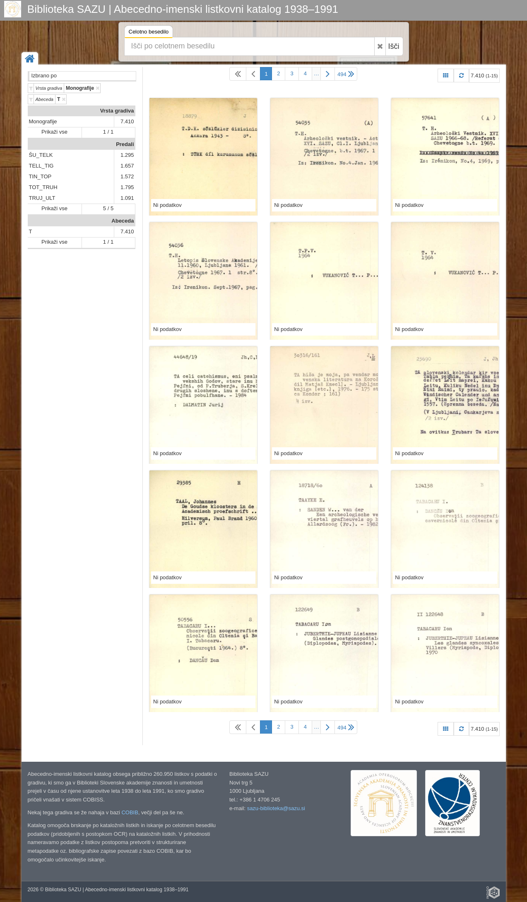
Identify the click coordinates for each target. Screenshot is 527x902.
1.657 (127, 166)
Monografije (43, 121)
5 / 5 (108, 208)
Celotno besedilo (149, 33)
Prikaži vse (54, 132)
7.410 (127, 121)
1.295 (127, 155)
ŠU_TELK (41, 155)
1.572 (127, 176)
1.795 (127, 187)
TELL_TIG (41, 166)
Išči (393, 46)
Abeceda (122, 221)
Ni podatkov (167, 205)
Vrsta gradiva (117, 111)
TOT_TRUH (43, 187)
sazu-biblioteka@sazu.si (276, 808)
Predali (125, 144)
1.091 (127, 198)
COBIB (129, 812)
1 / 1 (108, 132)
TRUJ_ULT (42, 198)
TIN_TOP (40, 176)
